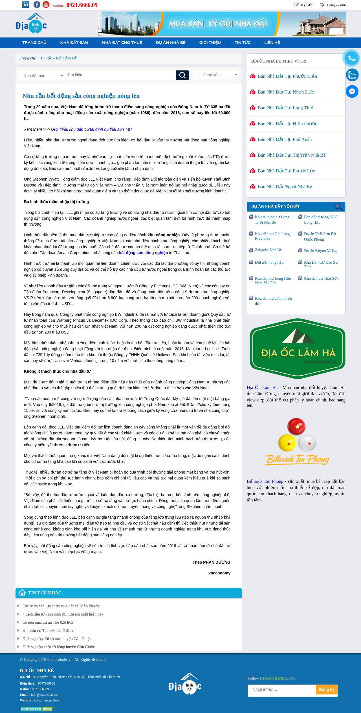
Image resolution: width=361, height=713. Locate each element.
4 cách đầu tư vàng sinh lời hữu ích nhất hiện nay (63, 614)
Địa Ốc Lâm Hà (262, 387)
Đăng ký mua (337, 5)
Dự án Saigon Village (321, 251)
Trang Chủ (34, 42)
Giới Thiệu (210, 42)
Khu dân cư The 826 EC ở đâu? (48, 630)
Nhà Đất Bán (74, 42)
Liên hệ (272, 42)
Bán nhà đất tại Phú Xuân (281, 139)
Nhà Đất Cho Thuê (122, 42)
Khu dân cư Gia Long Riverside (272, 236)
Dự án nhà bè (171, 42)
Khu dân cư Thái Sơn (321, 278)
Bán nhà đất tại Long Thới (281, 107)
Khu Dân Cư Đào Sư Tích (321, 264)
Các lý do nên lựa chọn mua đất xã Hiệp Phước (61, 606)
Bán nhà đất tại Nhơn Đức (282, 92)
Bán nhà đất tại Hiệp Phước (283, 123)
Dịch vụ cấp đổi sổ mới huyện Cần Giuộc (57, 639)
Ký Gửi (307, 5)
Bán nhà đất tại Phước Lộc (282, 171)
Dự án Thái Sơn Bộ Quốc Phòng (320, 236)
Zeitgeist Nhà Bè (268, 250)
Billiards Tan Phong (265, 481)
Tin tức (242, 42)
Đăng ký (326, 689)
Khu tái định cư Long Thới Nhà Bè (272, 220)
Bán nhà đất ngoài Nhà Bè (281, 186)
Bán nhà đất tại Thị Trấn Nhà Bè (287, 155)
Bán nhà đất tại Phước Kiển (283, 76)
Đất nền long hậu (269, 262)
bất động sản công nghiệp (143, 252)
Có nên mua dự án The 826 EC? (48, 622)
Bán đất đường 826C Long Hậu (321, 220)
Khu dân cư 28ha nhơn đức (273, 301)
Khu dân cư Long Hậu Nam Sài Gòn (273, 280)
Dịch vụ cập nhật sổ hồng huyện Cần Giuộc (59, 647)
